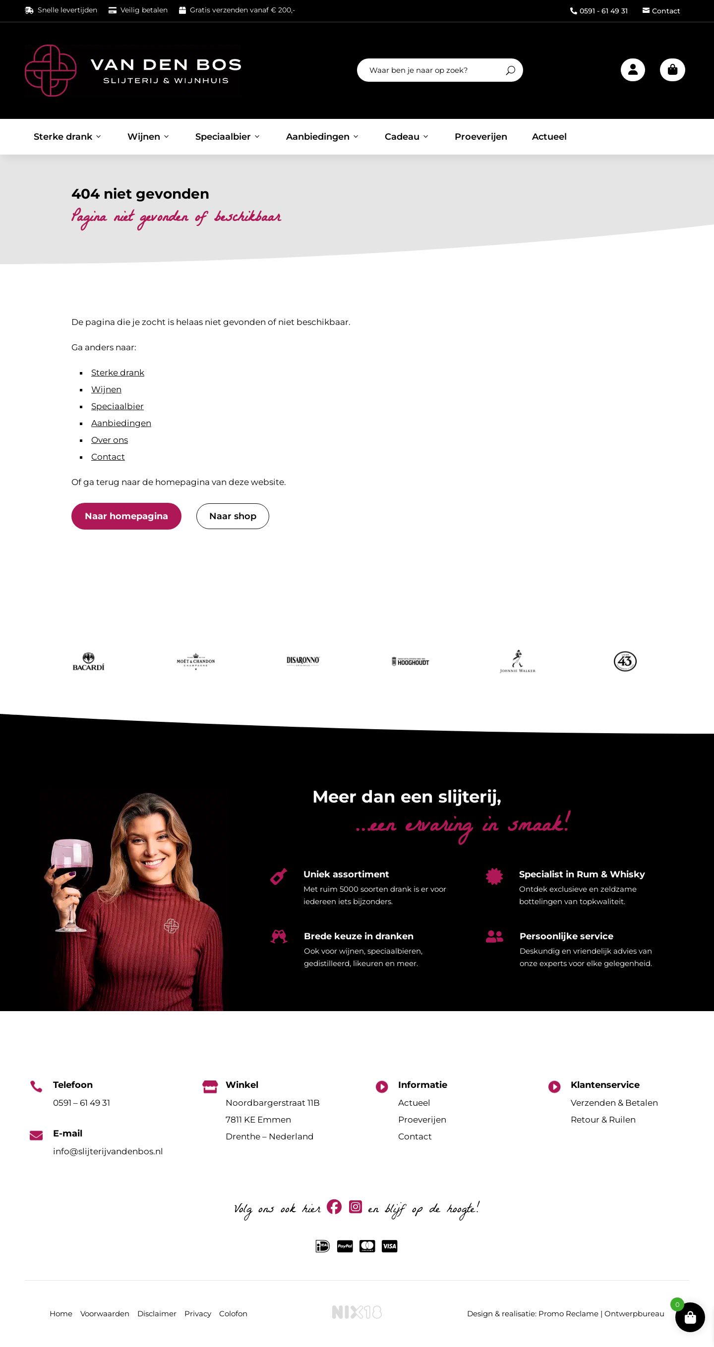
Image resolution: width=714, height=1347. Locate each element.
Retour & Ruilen (603, 1120)
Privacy (197, 1313)
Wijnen (149, 136)
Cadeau (407, 136)
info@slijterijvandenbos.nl (108, 1151)
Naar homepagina (126, 516)
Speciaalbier (228, 136)
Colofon (233, 1313)
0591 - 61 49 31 (599, 10)
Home (61, 1313)
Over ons (109, 440)
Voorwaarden (104, 1313)
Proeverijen (481, 136)
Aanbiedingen (323, 136)
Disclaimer (157, 1313)
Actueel (549, 136)
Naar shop (232, 516)
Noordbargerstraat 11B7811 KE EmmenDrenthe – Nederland (273, 1119)
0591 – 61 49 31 (81, 1103)
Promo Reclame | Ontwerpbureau (601, 1313)
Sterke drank (68, 136)
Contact (661, 10)
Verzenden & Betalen (614, 1103)
